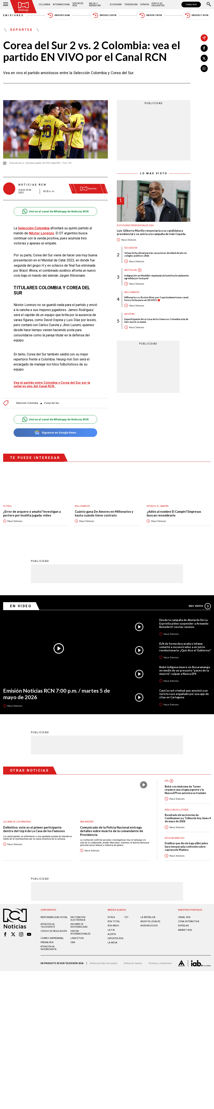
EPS (166, 776)
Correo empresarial (52, 933)
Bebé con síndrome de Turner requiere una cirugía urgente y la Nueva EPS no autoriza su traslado (185, 785)
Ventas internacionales (80, 928)
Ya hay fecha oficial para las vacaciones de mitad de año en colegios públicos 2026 (155, 254)
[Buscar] (209, 4)
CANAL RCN (191, 4)
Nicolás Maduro (175, 833)
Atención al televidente (48, 921)
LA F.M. (111, 925)
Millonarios (131, 292)
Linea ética (77, 933)
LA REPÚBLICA (147, 912)
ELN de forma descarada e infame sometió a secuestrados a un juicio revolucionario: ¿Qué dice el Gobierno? (185, 643)
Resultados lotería (176, 805)
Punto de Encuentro (158, 4)
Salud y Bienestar (95, 4)
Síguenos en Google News (55, 428)
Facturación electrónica (77, 914)
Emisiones (13, 15)
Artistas (129, 314)
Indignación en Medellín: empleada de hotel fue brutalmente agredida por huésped (156, 277)
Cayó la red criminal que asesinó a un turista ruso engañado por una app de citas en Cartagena (184, 689)
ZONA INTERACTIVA (188, 917)
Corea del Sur (51, 399)
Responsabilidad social (54, 912)
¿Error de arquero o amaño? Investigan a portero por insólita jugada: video (32, 509)
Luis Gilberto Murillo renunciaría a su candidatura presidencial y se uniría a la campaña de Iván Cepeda (151, 232)
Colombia (44, 4)
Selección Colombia (27, 399)
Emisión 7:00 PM (150, 15)
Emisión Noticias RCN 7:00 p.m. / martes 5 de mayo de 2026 (56, 689)
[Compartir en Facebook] (204, 48)
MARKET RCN (185, 925)
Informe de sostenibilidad (79, 921)
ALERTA (112, 929)
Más (200, 602)
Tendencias (131, 4)
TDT (126, 912)
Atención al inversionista (48, 943)
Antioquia (130, 270)
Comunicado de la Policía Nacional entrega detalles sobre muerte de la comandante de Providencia (111, 826)
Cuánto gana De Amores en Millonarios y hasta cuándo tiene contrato (104, 509)
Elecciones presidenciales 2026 (135, 225)
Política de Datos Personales (103, 959)
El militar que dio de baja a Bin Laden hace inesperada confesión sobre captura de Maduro (186, 842)
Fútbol (7, 502)
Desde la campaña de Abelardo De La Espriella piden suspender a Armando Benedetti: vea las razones (183, 619)
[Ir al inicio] (23, 6)
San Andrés (86, 817)
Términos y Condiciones (160, 959)
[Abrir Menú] (5, 5)
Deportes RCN (78, 4)
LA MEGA (112, 938)
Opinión (144, 4)
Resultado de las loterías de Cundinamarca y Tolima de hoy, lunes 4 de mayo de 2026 (188, 814)
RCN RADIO (113, 921)
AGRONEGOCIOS (149, 921)
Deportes (21, 30)
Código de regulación (54, 926)
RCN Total (114, 917)
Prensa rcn (47, 938)
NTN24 (111, 912)
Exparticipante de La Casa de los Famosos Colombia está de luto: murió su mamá (156, 320)
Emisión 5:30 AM (59, 15)
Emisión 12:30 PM (104, 15)
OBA (72, 938)
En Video (21, 601)
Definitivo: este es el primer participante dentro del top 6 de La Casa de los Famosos (34, 825)
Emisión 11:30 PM (196, 15)
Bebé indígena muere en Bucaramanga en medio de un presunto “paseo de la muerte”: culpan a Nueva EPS (184, 666)
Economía (116, 4)
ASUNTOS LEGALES (150, 917)
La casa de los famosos (17, 817)
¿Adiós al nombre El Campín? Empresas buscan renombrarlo (174, 509)
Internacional (61, 4)
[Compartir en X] (204, 58)
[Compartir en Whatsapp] (204, 68)
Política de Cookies (133, 959)
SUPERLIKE (183, 921)
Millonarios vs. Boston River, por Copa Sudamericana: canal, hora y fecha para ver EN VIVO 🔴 (156, 298)
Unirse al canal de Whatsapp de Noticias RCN (55, 211)
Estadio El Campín (157, 502)
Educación (130, 248)
